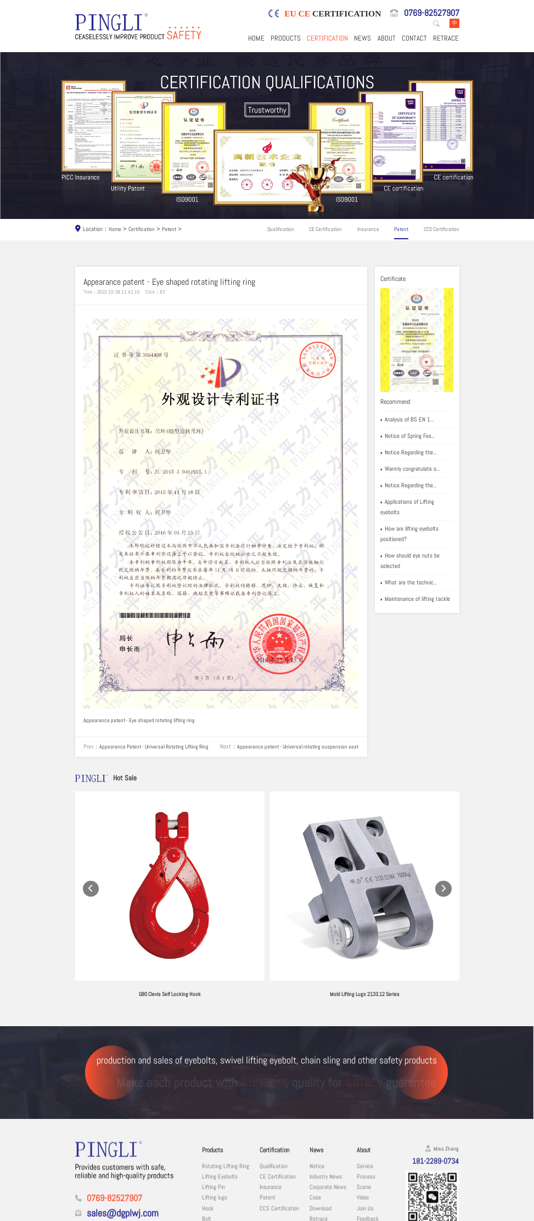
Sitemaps (446, 1212)
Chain (208, 1177)
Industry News (326, 1114)
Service (365, 1103)
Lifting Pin (213, 1125)
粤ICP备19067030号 (405, 1212)
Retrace (446, 39)
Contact (414, 39)
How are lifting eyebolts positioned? (409, 535)
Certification (327, 39)
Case (315, 1135)
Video (363, 1135)
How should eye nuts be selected (410, 562)
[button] (91, 869)
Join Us (365, 1146)
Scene (364, 1125)
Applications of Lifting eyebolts (407, 507)
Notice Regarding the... (408, 453)
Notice (317, 1103)
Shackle (211, 1167)
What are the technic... (408, 584)
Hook (207, 1146)
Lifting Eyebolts (220, 1114)
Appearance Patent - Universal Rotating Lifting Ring (158, 752)
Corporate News (328, 1125)
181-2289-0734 (432, 1099)
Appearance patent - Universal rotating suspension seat (164, 762)
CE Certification (326, 230)
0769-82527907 (431, 13)
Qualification (281, 230)
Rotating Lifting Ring (225, 1103)
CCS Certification (439, 230)
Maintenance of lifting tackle (415, 601)
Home (256, 39)
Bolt (206, 1157)
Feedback (368, 1157)
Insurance (368, 230)
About (387, 39)
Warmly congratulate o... (410, 470)
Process (366, 1114)
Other (208, 1188)
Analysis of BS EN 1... (407, 421)
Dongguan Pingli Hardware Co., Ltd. (153, 1212)
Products (286, 39)
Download (320, 1146)
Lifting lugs (214, 1135)
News (362, 39)
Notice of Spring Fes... (407, 438)
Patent (172, 230)
